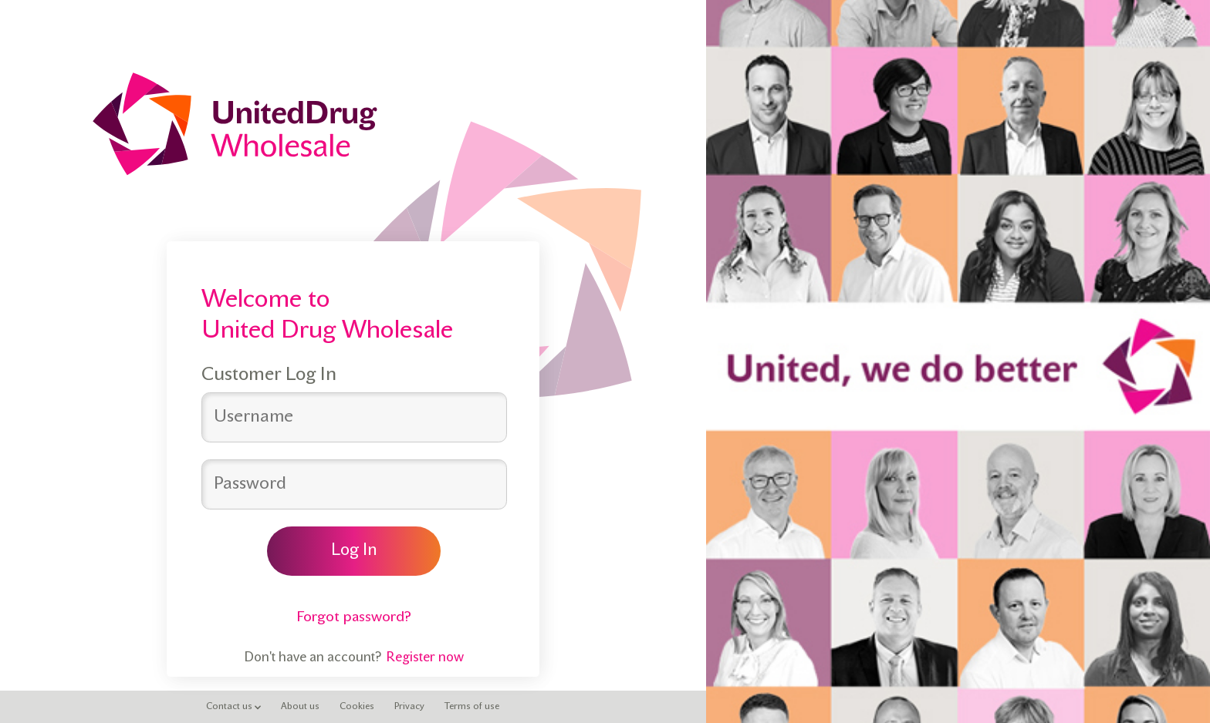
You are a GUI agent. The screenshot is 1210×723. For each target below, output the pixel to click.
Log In (354, 550)
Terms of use (471, 707)
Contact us (233, 707)
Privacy (409, 707)
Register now (425, 658)
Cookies (357, 707)
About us (300, 707)
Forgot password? (353, 617)
